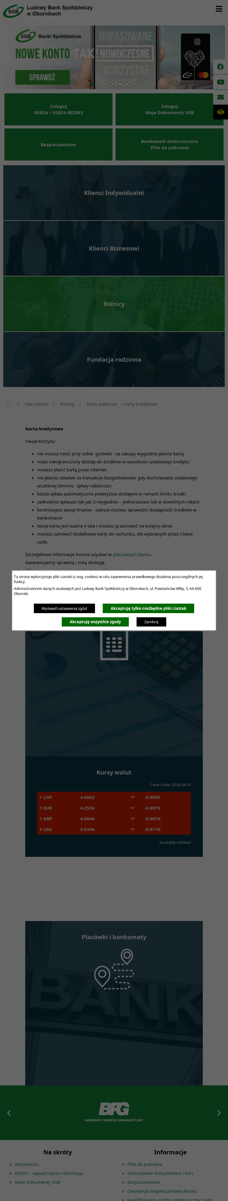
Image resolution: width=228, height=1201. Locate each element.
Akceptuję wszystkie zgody (95, 621)
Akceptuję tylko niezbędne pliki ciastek (148, 608)
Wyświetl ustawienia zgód (64, 608)
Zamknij (151, 621)
